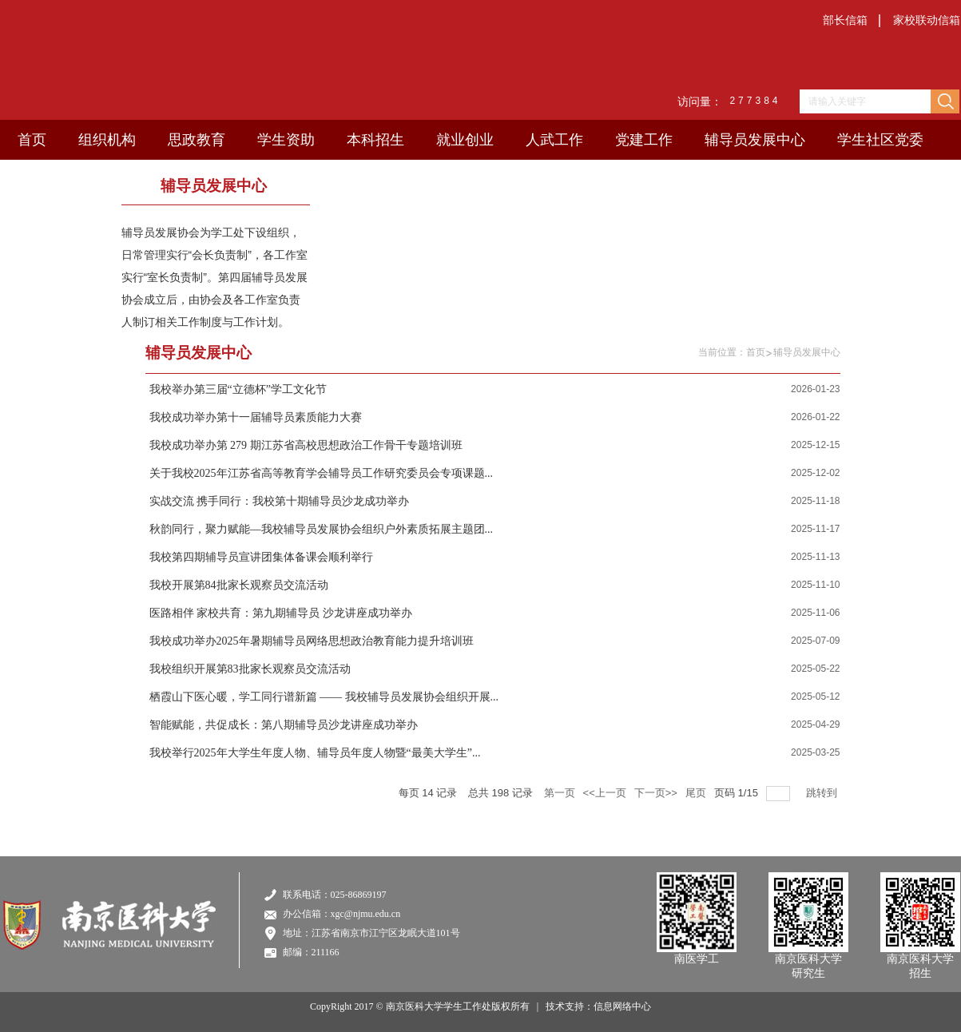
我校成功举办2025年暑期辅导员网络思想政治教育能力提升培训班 (311, 641)
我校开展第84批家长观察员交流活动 (238, 585)
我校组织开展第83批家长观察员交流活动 (250, 669)
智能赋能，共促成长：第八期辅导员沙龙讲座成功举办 (283, 725)
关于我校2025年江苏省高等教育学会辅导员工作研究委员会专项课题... (321, 473)
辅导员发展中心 (806, 352)
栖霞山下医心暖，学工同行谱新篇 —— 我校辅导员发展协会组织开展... (324, 697)
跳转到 (823, 793)
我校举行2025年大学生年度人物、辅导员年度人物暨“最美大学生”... (315, 753)
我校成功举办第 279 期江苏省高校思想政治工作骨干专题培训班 (306, 445)
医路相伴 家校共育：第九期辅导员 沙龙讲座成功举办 (280, 613)
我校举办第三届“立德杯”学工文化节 (238, 389)
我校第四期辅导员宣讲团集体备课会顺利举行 (261, 557)
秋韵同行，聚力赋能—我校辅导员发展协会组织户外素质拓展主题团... (321, 529)
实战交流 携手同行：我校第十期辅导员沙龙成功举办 (279, 501)
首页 (755, 352)
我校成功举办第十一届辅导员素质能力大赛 (255, 417)
